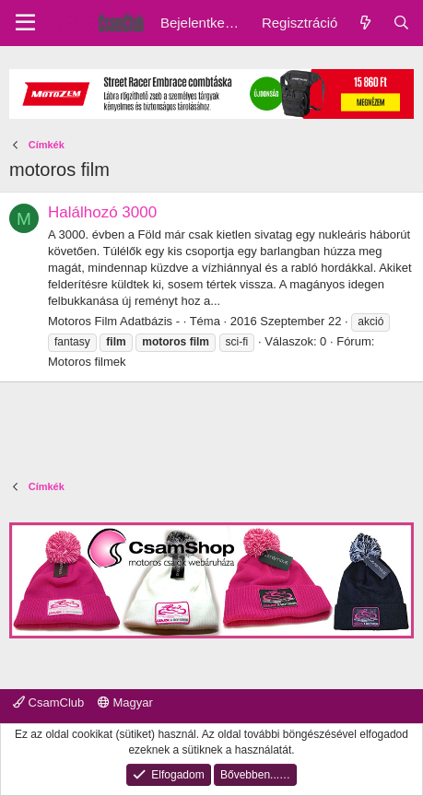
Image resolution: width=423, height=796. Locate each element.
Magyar (125, 702)
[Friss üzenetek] (364, 23)
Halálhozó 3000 (102, 212)
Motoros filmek (87, 362)
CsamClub (48, 702)
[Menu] (25, 23)
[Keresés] (401, 23)
